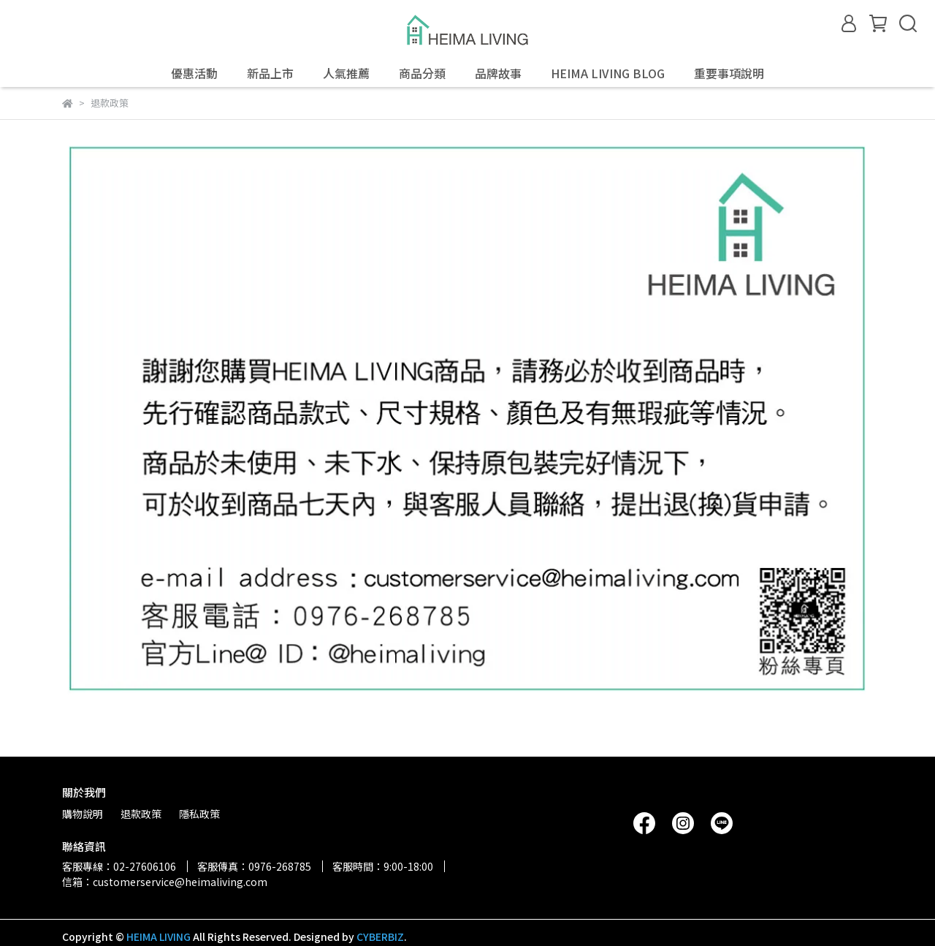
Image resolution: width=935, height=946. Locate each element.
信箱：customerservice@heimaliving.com (164, 881)
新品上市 (270, 73)
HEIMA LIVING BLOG (608, 73)
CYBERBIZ (380, 936)
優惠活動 (194, 73)
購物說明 (82, 813)
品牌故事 (498, 73)
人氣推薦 (346, 73)
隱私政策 (199, 813)
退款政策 (141, 813)
